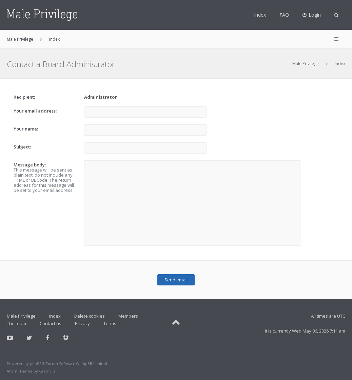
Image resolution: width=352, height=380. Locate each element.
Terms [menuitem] (109, 323)
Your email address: (35, 111)
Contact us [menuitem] (50, 323)
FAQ (284, 15)
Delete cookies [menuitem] (89, 316)
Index (260, 15)
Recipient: (24, 97)
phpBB (36, 363)
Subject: (22, 147)
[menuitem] (312, 15)
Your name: (26, 129)
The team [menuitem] (16, 323)
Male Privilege (305, 63)
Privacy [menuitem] (82, 323)
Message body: (30, 165)
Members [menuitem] (128, 316)
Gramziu (47, 371)
